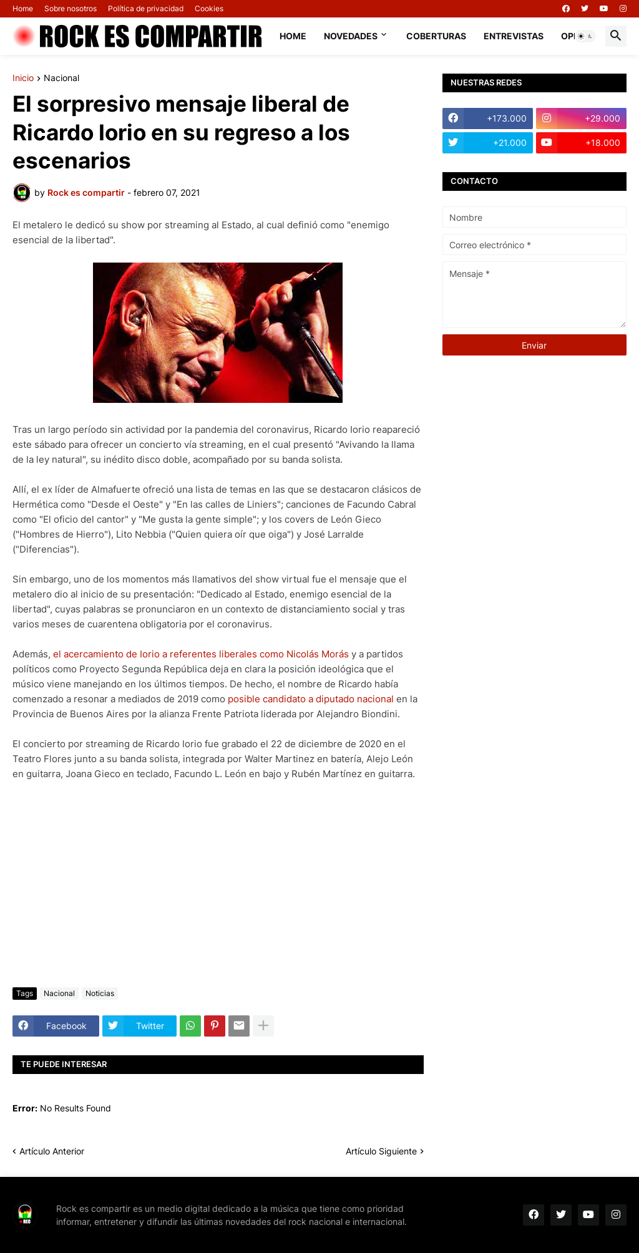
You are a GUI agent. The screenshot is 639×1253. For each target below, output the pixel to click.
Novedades (351, 36)
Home (22, 8)
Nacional (61, 78)
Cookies (209, 8)
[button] (585, 36)
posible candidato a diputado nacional (311, 699)
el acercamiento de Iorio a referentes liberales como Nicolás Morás (201, 654)
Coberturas (436, 36)
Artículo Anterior (51, 1151)
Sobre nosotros (70, 8)
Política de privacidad (145, 8)
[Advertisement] (218, 884)
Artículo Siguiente (381, 1151)
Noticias (99, 993)
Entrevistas (514, 36)
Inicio (23, 78)
